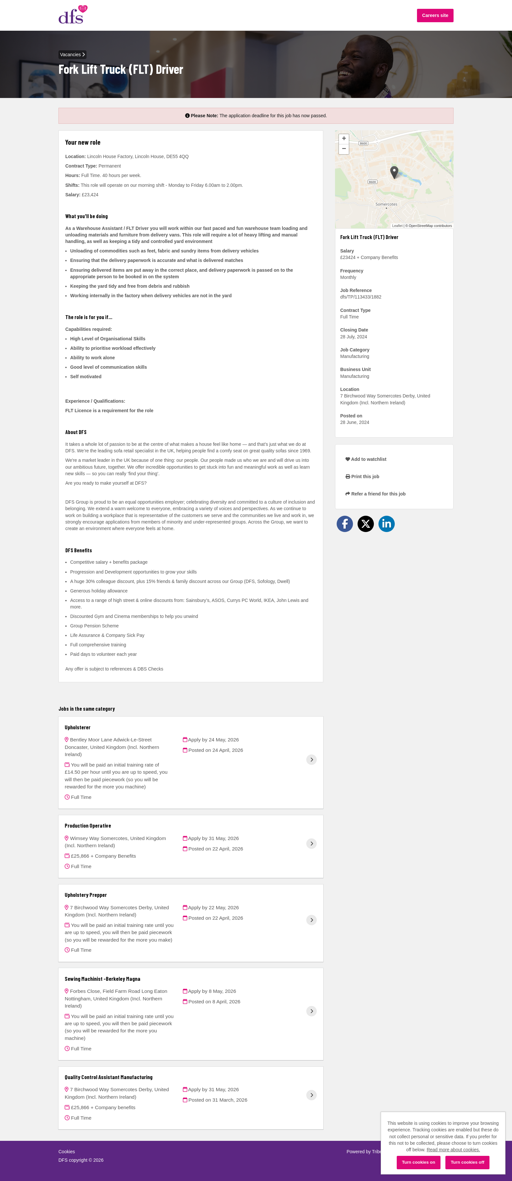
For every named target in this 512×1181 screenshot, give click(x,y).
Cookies (66, 1151)
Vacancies (72, 54)
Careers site (435, 15)
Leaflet (397, 226)
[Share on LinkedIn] (386, 524)
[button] (394, 172)
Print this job (362, 476)
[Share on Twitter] (366, 524)
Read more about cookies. (453, 1149)
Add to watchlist (365, 459)
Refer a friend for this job (375, 493)
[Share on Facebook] (345, 524)
